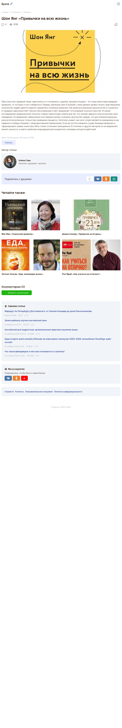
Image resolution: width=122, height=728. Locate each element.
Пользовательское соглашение (39, 391)
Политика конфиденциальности (68, 391)
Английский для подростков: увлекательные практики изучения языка (41, 329)
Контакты (19, 391)
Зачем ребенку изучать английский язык (26, 320)
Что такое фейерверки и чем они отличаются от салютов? (35, 351)
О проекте (9, 391)
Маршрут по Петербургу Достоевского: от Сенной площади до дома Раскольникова (48, 311)
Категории (16, 12)
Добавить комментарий (16, 292)
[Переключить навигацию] (118, 4)
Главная (5, 12)
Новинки (27, 12)
